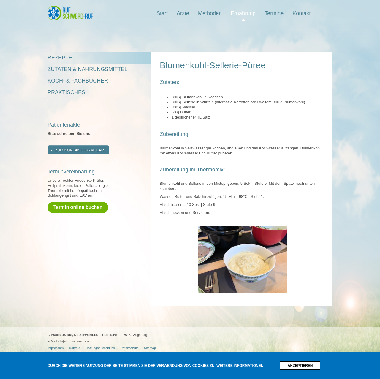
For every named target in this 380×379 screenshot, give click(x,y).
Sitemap (150, 348)
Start (162, 13)
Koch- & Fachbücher (78, 81)
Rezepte (60, 58)
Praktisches (66, 92)
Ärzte (183, 13)
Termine (274, 13)
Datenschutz (129, 348)
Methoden (210, 13)
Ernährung (243, 13)
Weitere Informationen (239, 366)
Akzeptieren (300, 366)
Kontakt (301, 13)
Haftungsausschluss (100, 348)
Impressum (56, 348)
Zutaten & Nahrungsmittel (87, 69)
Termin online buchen (77, 207)
